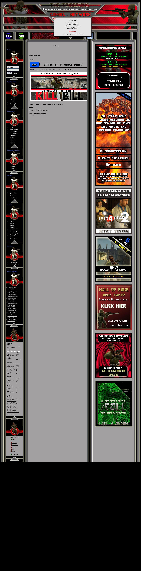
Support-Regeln (14, 231)
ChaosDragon (15, 437)
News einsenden (14, 133)
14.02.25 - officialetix (12, 407)
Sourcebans (13, 195)
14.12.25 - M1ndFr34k (12, 399)
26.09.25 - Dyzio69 (12, 401)
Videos (12, 223)
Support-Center (14, 229)
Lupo (13, 447)
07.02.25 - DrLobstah (12, 409)
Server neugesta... (13, 302)
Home (11, 127)
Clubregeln (13, 98)
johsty (14, 439)
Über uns (12, 143)
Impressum (13, 236)
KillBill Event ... (12, 313)
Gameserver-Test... (12, 288)
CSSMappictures (14, 264)
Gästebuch (12, 139)
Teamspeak (13, 193)
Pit (13, 449)
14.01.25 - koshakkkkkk (13, 412)
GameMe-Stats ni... (12, 306)
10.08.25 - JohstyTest (12, 405)
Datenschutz (13, 238)
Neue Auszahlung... (12, 320)
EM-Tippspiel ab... (12, 309)
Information (13, 100)
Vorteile (12, 102)
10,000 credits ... (12, 298)
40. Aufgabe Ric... (12, 291)
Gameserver (13, 192)
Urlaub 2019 (13, 168)
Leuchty (14, 443)
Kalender (12, 141)
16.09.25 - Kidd (11, 402)
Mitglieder (12, 135)
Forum (11, 137)
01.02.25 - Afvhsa (11, 410)
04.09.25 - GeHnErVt (12, 403)
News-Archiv (13, 131)
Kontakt (12, 227)
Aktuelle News (14, 129)
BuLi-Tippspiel (14, 262)
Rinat (13, 451)
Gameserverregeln (14, 233)
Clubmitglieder (14, 104)
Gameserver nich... (13, 295)
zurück (31, 107)
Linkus (12, 225)
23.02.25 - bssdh (11, 406)
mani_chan (15, 445)
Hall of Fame (13, 197)
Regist (15, 73)
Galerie (12, 221)
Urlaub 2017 (13, 166)
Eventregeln (13, 235)
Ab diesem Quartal (12, 316)
